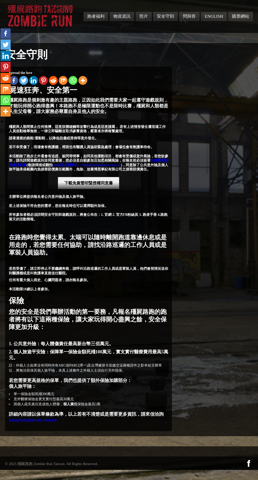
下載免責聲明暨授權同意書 (88, 183)
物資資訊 (122, 16)
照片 (143, 16)
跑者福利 (95, 16)
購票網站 (240, 16)
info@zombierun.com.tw (33, 420)
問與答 (189, 16)
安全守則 (165, 16)
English (214, 16)
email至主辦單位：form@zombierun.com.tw (87, 165)
